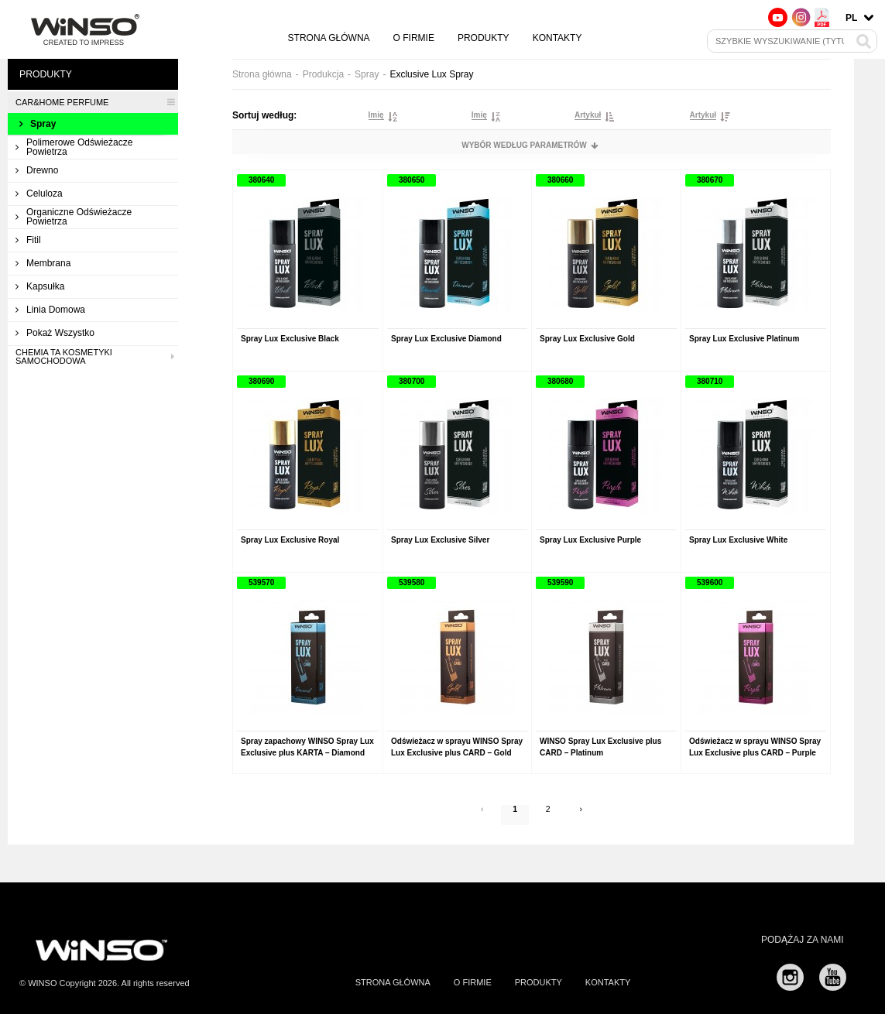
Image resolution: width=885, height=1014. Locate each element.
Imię (376, 115)
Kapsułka (39, 286)
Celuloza (39, 193)
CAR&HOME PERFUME (94, 102)
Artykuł (588, 115)
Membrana (42, 263)
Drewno (36, 170)
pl (851, 17)
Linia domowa (50, 309)
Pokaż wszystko (54, 332)
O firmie (413, 38)
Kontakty (557, 38)
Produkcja (323, 74)
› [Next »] (585, 818)
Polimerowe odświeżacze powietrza (73, 147)
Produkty (483, 38)
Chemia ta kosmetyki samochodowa (94, 357)
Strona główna (329, 38)
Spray (37, 123)
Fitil (28, 240)
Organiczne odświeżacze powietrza (73, 217)
